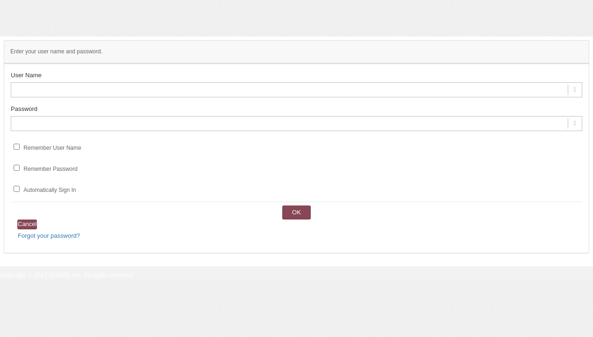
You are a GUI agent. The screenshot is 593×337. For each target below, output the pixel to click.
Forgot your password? (49, 235)
